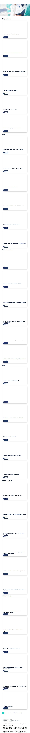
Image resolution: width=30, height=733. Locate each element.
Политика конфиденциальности (14, 707)
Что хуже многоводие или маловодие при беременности (14, 70)
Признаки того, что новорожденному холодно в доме (14, 560)
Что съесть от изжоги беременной (10, 89)
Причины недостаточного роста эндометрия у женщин (14, 297)
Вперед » (19, 700)
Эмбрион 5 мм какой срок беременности (11, 34)
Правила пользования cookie (8, 708)
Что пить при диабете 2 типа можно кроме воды (13, 410)
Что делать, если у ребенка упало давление (12, 487)
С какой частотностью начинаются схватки (12, 278)
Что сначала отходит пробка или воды (11, 392)
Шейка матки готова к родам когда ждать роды (13, 165)
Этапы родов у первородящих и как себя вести (13, 147)
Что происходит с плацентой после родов (12, 221)
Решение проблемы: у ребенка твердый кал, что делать (14, 505)
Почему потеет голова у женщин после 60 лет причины (14, 334)
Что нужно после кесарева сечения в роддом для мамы (14, 239)
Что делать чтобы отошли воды (10, 429)
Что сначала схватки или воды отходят (11, 373)
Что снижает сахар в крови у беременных (11, 126)
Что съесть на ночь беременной (10, 107)
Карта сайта (5, 707)
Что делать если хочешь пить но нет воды (12, 447)
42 (14, 700)
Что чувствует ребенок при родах (10, 184)
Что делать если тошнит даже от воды (11, 465)
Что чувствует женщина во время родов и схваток (13, 202)
